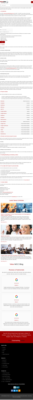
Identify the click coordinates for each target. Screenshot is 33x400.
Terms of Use (14, 397)
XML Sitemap (18, 397)
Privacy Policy (30, 396)
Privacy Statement (26, 180)
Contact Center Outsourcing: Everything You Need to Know (13, 255)
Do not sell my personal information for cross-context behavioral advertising (10, 36)
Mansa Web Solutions (24, 396)
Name (1, 30)
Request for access (3, 38)
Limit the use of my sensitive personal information (7, 37)
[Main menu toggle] (32, 2)
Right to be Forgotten (3, 39)
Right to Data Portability (3, 40)
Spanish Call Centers (5, 236)
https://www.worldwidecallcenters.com (9, 13)
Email (1, 32)
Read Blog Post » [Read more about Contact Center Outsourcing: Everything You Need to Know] (4, 261)
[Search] (11, 6)
